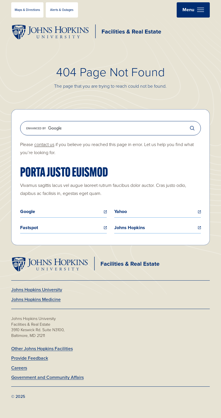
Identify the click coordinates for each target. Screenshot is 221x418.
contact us (44, 144)
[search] (110, 128)
